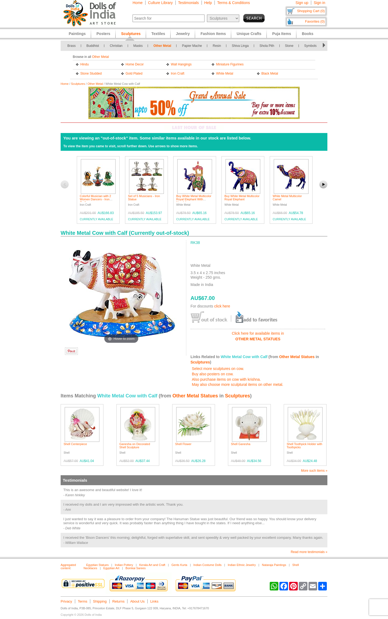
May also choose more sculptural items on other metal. (237, 384)
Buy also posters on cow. (213, 374)
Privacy (66, 601)
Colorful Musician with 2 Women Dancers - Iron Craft (95, 199)
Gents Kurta (179, 564)
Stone (289, 46)
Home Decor (135, 64)
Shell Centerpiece (75, 444)
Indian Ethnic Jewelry (242, 564)
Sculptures (78, 83)
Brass (71, 46)
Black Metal (269, 73)
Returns (118, 601)
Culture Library (160, 3)
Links (154, 601)
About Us (137, 601)
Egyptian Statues (97, 564)
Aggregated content (68, 566)
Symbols (310, 46)
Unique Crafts (249, 34)
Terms (82, 601)
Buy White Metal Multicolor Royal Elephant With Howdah (193, 199)
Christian (116, 46)
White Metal (224, 73)
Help (208, 3)
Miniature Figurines (230, 64)
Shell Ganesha (240, 444)
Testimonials (188, 3)
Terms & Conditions (233, 3)
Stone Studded (91, 73)
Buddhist (92, 46)
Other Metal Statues (296, 357)
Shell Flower (183, 444)
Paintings (77, 34)
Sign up (302, 3)
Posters (103, 34)
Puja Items (281, 34)
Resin (217, 46)
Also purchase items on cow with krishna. (226, 379)
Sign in (319, 3)
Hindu (84, 64)
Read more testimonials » (309, 552)
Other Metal (162, 46)
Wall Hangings (181, 64)
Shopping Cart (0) (311, 11)
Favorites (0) (315, 21)
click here (222, 306)
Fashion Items (213, 34)
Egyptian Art (111, 568)
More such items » (314, 471)
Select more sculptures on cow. (218, 368)
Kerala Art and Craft (152, 564)
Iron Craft (177, 73)
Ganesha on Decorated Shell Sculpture (134, 445)
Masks (138, 46)
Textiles (158, 34)
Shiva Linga (240, 46)
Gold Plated (134, 73)
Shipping (100, 601)
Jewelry (183, 34)
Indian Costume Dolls (207, 564)
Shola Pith (266, 46)
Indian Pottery (124, 564)
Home (138, 3)
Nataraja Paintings (274, 564)
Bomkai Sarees (136, 568)
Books (307, 34)
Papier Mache (192, 46)
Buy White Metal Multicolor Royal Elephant (241, 197)
